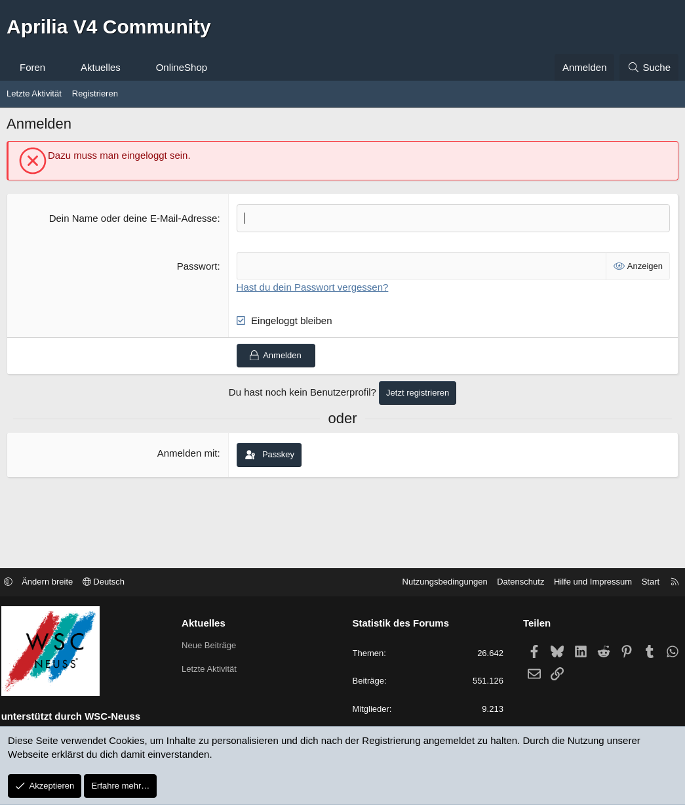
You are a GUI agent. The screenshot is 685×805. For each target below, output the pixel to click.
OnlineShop (181, 67)
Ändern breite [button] (56, 583)
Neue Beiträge (213, 646)
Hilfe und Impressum (584, 583)
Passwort (197, 266)
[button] (57, 67)
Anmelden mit (187, 453)
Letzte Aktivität (34, 93)
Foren (32, 67)
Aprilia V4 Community (109, 26)
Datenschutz (512, 583)
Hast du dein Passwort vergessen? (313, 287)
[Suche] (648, 67)
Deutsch (112, 583)
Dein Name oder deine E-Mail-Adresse (133, 218)
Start (641, 583)
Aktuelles (101, 67)
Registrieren (95, 93)
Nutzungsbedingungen (436, 583)
